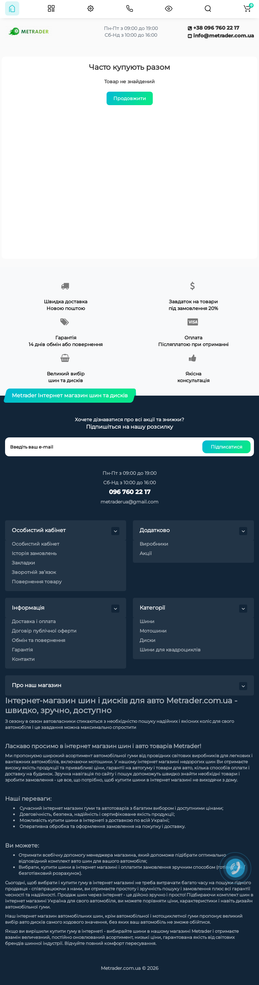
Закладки (23, 563)
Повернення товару (37, 582)
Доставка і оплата (34, 621)
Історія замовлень (34, 553)
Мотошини (153, 631)
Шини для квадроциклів (170, 650)
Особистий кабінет (35, 544)
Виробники (154, 544)
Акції (146, 553)
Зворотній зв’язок (34, 572)
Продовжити (129, 98)
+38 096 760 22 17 (213, 28)
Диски (147, 640)
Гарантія (22, 650)
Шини (147, 621)
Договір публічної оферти (44, 631)
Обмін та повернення (38, 640)
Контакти (23, 659)
